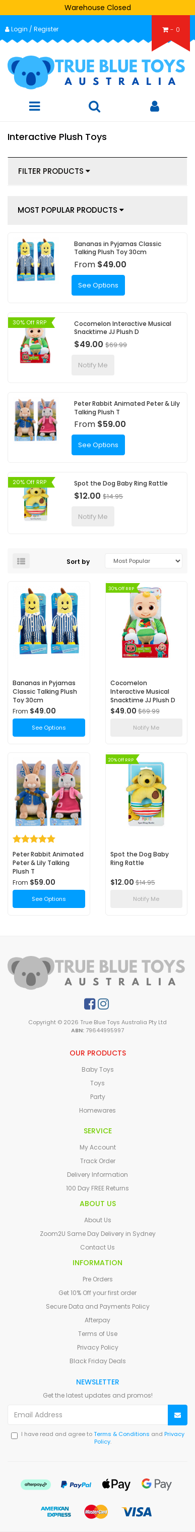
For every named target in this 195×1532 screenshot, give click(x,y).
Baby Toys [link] (98, 1069)
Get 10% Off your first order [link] (97, 1292)
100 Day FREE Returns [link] (97, 1188)
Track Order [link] (97, 1161)
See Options (98, 285)
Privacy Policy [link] (97, 1347)
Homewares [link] (97, 1110)
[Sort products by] (143, 560)
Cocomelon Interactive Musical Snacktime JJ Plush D (122, 328)
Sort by (78, 561)
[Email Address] (88, 1415)
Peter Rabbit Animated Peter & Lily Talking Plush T (127, 407)
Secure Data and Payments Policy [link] (98, 1306)
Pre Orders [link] (98, 1279)
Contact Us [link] (97, 1247)
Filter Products (54, 171)
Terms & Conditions (122, 1434)
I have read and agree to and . (97, 1438)
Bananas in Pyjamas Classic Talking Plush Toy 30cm (117, 248)
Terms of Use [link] (97, 1333)
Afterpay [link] (97, 1320)
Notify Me (93, 365)
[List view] (21, 560)
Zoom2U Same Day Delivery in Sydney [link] (98, 1233)
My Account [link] (98, 1147)
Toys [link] (97, 1083)
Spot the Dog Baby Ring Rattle (121, 483)
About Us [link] (97, 1220)
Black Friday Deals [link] (98, 1361)
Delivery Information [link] (97, 1174)
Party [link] (97, 1096)
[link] (89, 1004)
